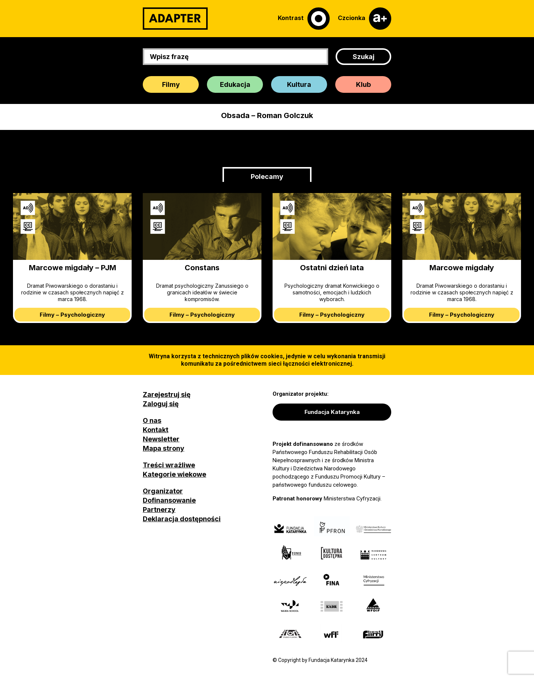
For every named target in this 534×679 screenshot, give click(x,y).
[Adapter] (175, 18)
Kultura (299, 84)
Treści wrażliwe (169, 465)
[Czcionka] (364, 18)
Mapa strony (163, 448)
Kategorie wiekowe (174, 474)
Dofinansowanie (169, 500)
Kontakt (155, 430)
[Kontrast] (304, 18)
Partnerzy (159, 509)
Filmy (171, 84)
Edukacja (235, 84)
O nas (152, 420)
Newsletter (161, 439)
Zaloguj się (161, 404)
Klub (363, 84)
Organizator (163, 491)
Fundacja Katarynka (332, 411)
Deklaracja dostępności (182, 519)
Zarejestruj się (167, 394)
